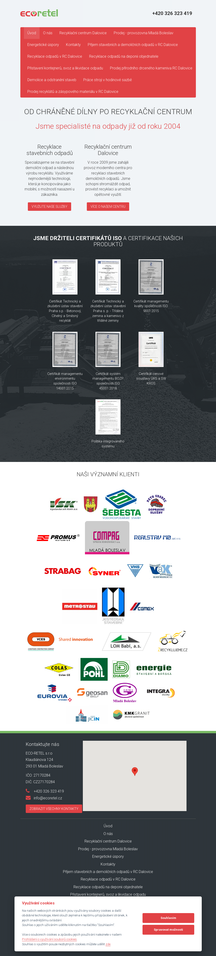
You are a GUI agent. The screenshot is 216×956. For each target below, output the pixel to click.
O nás (47, 33)
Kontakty (73, 44)
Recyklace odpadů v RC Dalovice (54, 56)
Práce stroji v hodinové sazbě (107, 80)
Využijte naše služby (49, 206)
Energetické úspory (43, 44)
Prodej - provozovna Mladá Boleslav (143, 33)
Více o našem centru (108, 206)
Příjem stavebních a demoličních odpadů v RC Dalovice (133, 44)
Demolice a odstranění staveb (51, 80)
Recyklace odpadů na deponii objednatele (123, 56)
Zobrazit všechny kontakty (53, 809)
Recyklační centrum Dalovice (83, 33)
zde (108, 944)
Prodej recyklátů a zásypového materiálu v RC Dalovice (72, 91)
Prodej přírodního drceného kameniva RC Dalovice (151, 68)
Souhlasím (168, 918)
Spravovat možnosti (168, 929)
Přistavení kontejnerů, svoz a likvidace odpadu (65, 68)
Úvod (31, 33)
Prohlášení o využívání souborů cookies (49, 939)
